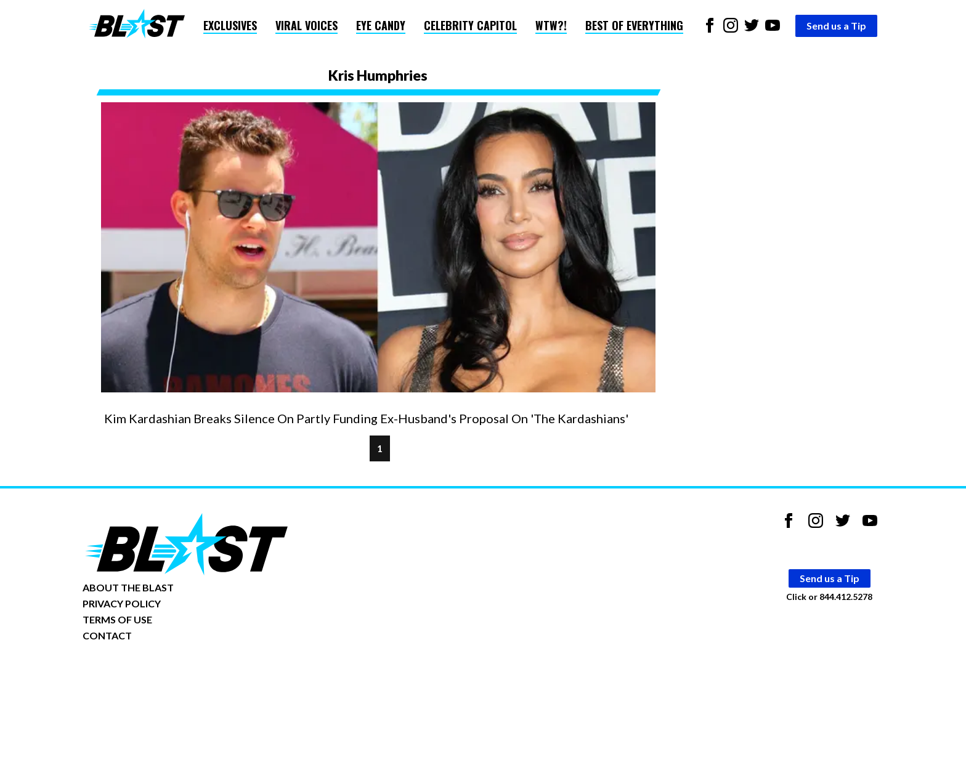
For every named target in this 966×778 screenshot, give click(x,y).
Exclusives (230, 25)
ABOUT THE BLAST (128, 587)
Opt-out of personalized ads (142, 673)
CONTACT (107, 635)
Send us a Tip (836, 25)
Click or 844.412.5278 (829, 596)
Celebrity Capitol (470, 25)
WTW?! (551, 25)
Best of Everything (634, 25)
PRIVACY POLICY (122, 603)
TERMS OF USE (117, 619)
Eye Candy (380, 25)
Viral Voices (306, 25)
